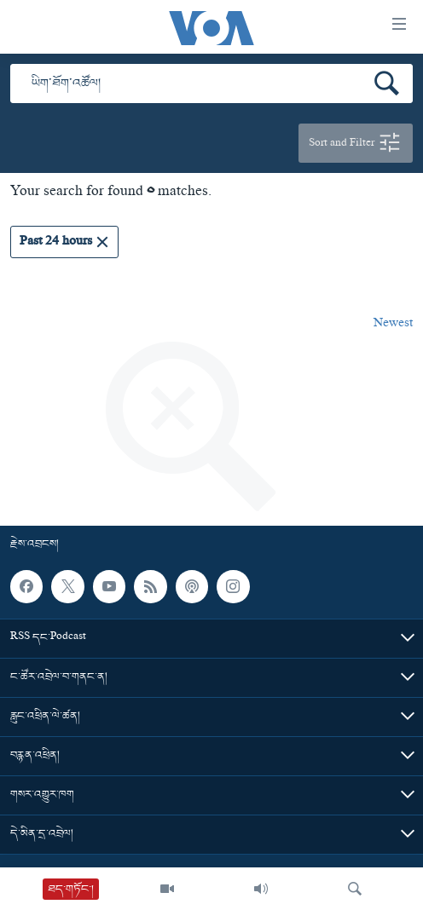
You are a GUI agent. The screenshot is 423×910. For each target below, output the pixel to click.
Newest (393, 324)
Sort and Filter (356, 143)
